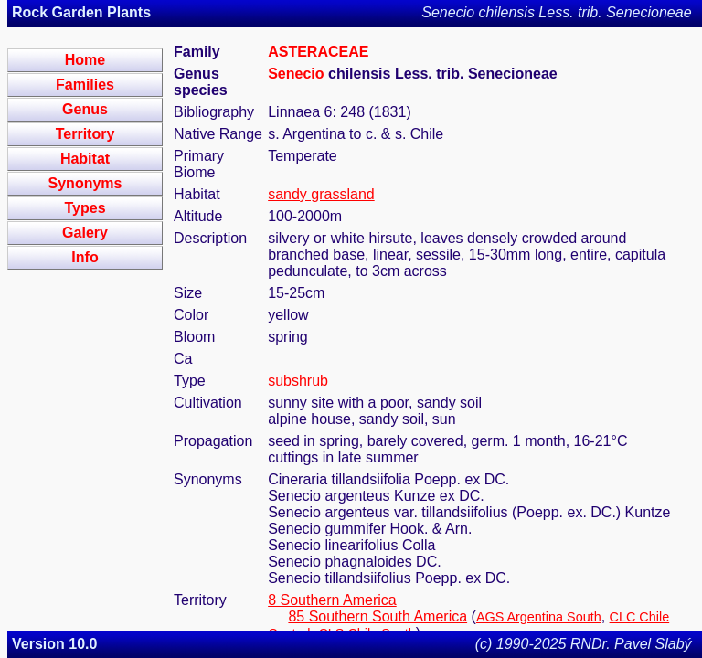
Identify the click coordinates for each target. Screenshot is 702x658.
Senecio (296, 73)
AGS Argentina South (538, 617)
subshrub (298, 380)
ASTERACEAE (318, 51)
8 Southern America (332, 600)
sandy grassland (321, 194)
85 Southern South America (377, 616)
